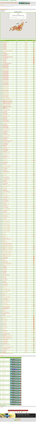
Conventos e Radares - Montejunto (7, 290)
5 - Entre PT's (4, 234)
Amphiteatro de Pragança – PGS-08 (7, 244)
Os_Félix (26, 259)
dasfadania (26, 235)
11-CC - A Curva (5, 175)
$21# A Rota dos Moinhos (6, 86)
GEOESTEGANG (5, 401)
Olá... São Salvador (5, 327)
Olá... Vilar (4, 329)
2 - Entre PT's (4, 219)
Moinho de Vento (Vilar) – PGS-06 (6, 304)
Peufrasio (4, 394)
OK (23, 17)
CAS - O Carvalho (5, 278)
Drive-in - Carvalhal (5, 292)
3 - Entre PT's (4, 232)
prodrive (4, 387)
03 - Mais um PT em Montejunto (6, 122)
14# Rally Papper (5, 194)
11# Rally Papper (5, 174)
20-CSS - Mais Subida (5, 221)
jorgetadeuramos (26, 316)
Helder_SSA (26, 307)
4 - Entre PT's (4, 233)
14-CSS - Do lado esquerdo (6, 196)
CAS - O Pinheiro (5, 280)
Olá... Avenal (4, 317)
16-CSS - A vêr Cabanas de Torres (6, 208)
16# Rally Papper (5, 206)
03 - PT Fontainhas (5, 123)
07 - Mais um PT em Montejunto (6, 147)
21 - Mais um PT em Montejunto (6, 222)
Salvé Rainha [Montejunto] (6, 342)
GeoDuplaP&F (26, 256)
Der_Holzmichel (26, 50)
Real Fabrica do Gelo (5, 340)
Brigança (4, 259)
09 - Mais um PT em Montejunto (6, 158)
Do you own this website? (14, 17)
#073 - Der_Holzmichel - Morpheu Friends (7, 50)
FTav (3, 366)
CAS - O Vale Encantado (5, 283)
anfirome (26, 317)
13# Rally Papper (5, 187)
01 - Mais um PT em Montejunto (6, 110)
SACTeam (26, 302)
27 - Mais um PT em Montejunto (6, 230)
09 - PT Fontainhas (5, 159)
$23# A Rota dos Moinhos (6, 88)
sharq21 (4, 380)
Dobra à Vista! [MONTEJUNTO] (6, 291)
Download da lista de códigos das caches (6, 353)
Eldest (3, 293)
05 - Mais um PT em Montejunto (6, 135)
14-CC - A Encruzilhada (5, 195)
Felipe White (14, 2)
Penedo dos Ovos (5, 331)
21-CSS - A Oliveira (5, 223)
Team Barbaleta (26, 51)
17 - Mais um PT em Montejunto (6, 209)
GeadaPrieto (26, 303)
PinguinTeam (26, 244)
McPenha (26, 290)
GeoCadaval (26, 42)
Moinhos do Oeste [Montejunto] (6, 306)
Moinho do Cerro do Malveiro (6, 305)
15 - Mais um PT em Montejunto (6, 198)
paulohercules (26, 41)
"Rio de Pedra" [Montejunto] (6, 41)
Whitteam (4, 392)
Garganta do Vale (5, 295)
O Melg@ (4, 385)
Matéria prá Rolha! (5, 303)
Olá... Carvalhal (4, 318)
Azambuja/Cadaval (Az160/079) (6, 256)
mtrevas (26, 293)
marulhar (26, 295)
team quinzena (26, 352)
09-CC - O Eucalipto (5, 161)
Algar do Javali (4, 242)
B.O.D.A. (26, 342)
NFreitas (26, 306)
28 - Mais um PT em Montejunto (6, 231)
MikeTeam (4, 359)
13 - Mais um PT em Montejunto (6, 185)
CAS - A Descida (5, 269)
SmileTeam (26, 54)
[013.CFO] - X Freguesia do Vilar (6, 98)
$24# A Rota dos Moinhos (6, 89)
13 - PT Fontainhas (5, 186)
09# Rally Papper (5, 160)
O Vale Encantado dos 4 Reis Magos (7, 316)
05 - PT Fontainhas (5, 136)
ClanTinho (26, 110)
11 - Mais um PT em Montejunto (6, 172)
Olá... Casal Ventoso (5, 319)
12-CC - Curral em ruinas (5, 182)
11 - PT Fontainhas (5, 173)
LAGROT (4, 399)
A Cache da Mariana (5, 235)
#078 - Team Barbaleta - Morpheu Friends (7, 51)
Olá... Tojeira (4, 328)
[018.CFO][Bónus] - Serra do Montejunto (7, 100)
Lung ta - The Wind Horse (6, 302)
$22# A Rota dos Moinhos (6, 87)
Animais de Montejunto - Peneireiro (7, 254)
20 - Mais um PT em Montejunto (6, 220)
